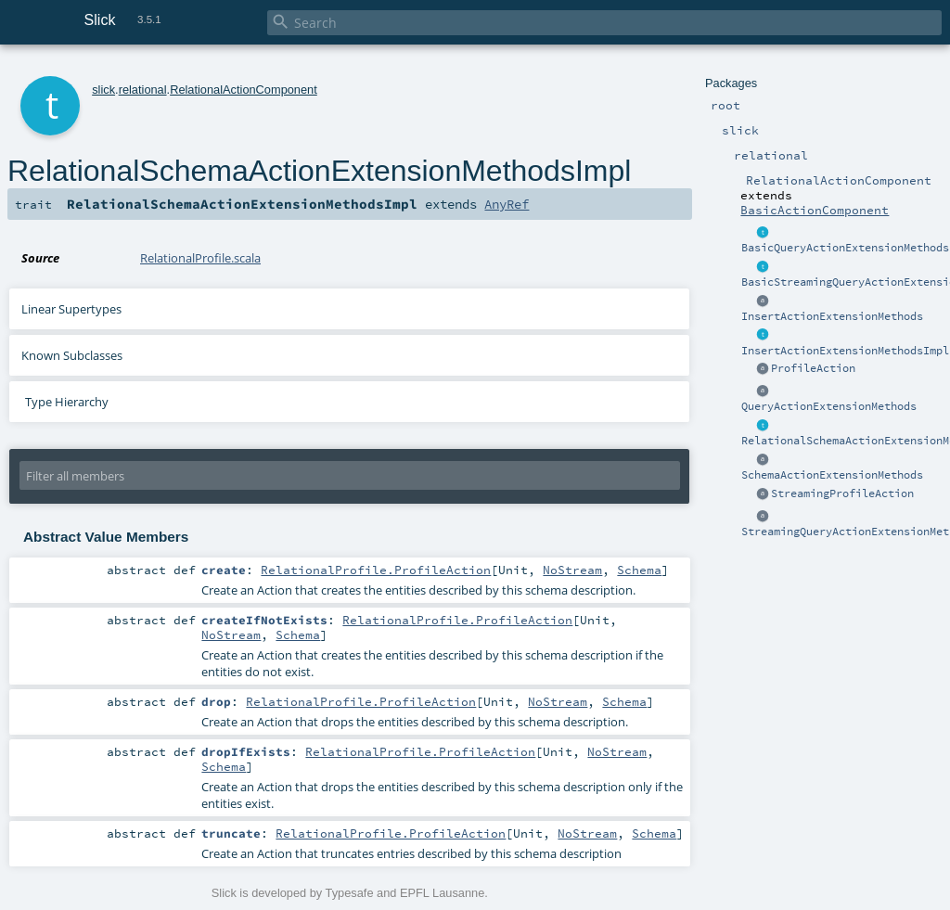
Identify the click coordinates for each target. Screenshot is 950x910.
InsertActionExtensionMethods (832, 316)
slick (103, 89)
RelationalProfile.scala (200, 258)
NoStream (572, 569)
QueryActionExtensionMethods (829, 406)
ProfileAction (813, 368)
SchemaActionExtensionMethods (832, 474)
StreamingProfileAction (842, 493)
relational (143, 89)
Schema (639, 569)
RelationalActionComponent (243, 89)
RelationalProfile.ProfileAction (376, 569)
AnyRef (506, 204)
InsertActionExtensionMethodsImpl (845, 350)
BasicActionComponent (814, 209)
